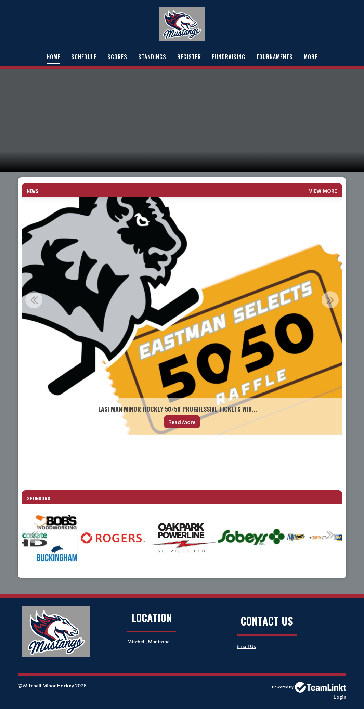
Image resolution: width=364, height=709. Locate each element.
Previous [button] (33, 299)
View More (323, 191)
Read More (182, 421)
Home (53, 57)
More (310, 57)
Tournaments (274, 57)
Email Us (246, 646)
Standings (152, 57)
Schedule (83, 57)
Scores (117, 57)
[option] (182, 317)
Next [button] (330, 299)
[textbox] (182, 460)
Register (189, 57)
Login (340, 697)
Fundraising (228, 57)
